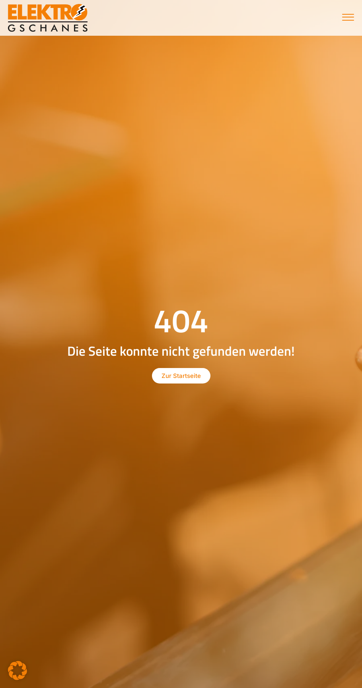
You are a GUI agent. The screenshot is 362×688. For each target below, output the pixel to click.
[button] (17, 670)
